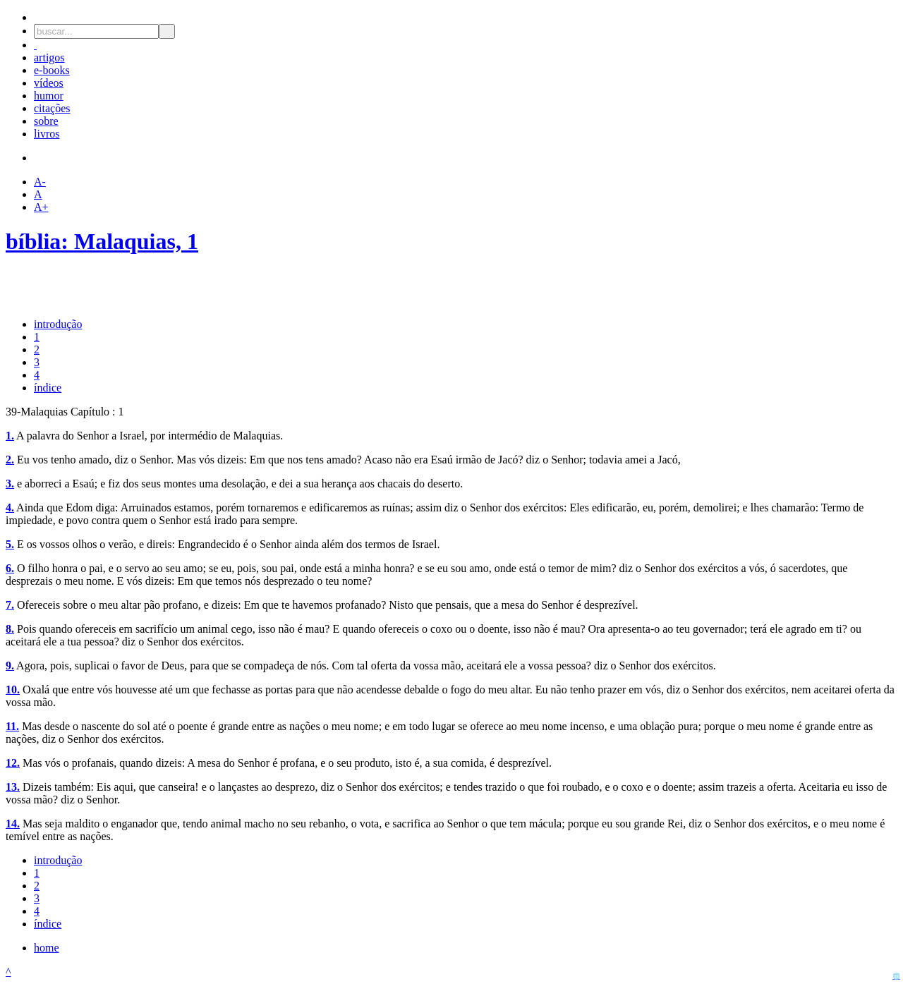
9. (10, 666)
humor (48, 96)
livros (46, 134)
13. (13, 787)
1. (10, 436)
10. (13, 690)
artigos (49, 57)
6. (10, 568)
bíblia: (40, 241)
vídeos (48, 83)
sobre (46, 121)
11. (12, 726)
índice (47, 388)
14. (13, 824)
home (46, 948)
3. (10, 484)
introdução (58, 324)
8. (10, 629)
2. (10, 460)
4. (10, 508)
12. (13, 763)
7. (10, 605)
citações (52, 108)
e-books (52, 70)
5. (10, 544)
